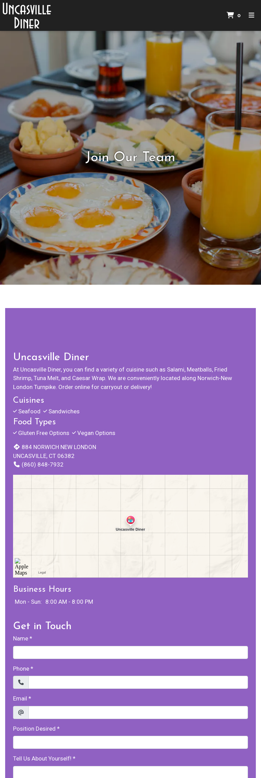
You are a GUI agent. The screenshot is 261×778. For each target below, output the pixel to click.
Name (20, 638)
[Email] (138, 712)
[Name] (130, 652)
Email (20, 698)
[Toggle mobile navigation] (251, 16)
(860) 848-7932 (38, 464)
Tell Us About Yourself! (42, 758)
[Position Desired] (130, 742)
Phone (21, 668)
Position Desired (34, 728)
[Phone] (138, 682)
